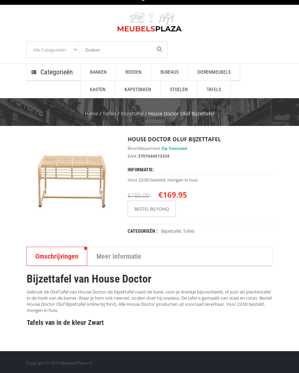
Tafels (109, 113)
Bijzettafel (132, 113)
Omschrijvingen (56, 256)
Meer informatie (118, 256)
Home (91, 113)
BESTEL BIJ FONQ (151, 209)
